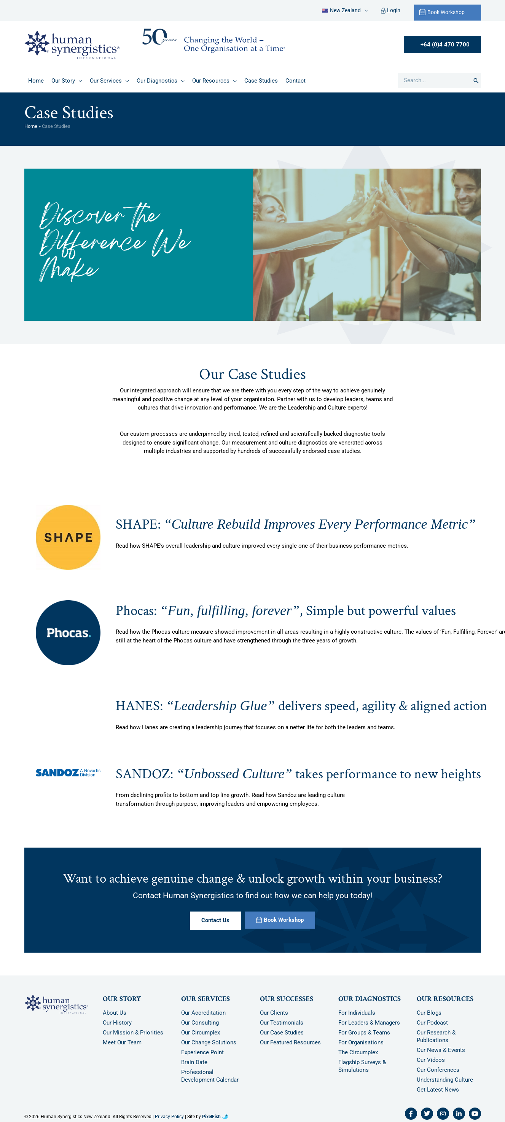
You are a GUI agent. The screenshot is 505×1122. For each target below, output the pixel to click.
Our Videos (431, 1060)
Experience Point (202, 1052)
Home (30, 126)
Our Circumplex (200, 1032)
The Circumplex (358, 1052)
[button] (345, 10)
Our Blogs (429, 1012)
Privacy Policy (169, 1116)
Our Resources (445, 999)
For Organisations (361, 1042)
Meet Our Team (122, 1042)
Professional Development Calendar (210, 1076)
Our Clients (274, 1012)
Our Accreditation (203, 1012)
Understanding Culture (445, 1079)
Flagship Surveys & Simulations (362, 1066)
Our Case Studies (282, 1032)
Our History (117, 1022)
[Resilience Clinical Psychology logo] (56, 1004)
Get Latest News (438, 1089)
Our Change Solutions (208, 1042)
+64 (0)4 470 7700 (445, 44)
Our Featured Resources (290, 1042)
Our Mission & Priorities (133, 1032)
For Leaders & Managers (369, 1022)
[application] (364, 10)
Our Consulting (200, 1022)
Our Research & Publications (436, 1036)
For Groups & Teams (364, 1032)
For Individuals (356, 1012)
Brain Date (194, 1062)
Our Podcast (432, 1022)
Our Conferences (438, 1069)
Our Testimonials (281, 1022)
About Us (114, 1012)
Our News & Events (441, 1050)
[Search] (476, 80)
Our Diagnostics (369, 999)
